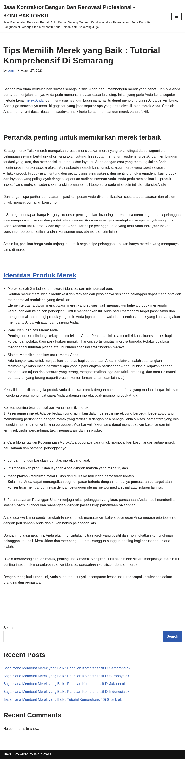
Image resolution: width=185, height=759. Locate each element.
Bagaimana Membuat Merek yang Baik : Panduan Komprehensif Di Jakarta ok (64, 684)
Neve (7, 754)
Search (9, 628)
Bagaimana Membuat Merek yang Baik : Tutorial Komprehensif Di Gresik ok (62, 699)
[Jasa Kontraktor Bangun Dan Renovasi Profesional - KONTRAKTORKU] (84, 16)
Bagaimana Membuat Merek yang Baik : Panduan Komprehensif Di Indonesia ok (66, 692)
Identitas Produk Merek (39, 275)
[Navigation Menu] (176, 16)
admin (12, 70)
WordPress (42, 754)
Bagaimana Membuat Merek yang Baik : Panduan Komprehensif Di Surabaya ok (66, 676)
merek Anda (34, 100)
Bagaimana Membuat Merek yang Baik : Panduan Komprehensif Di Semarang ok (66, 668)
